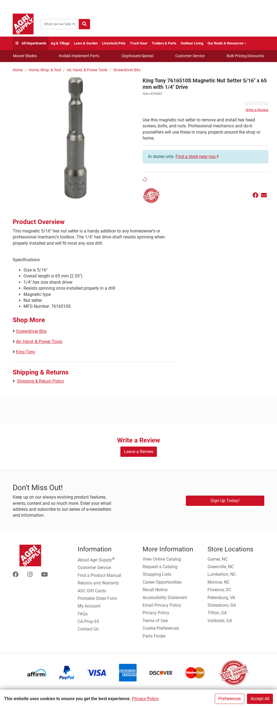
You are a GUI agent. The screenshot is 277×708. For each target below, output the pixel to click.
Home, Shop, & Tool (45, 70)
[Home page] (23, 24)
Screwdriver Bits (126, 70)
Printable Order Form (97, 598)
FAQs (83, 613)
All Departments (31, 43)
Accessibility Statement (165, 597)
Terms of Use (155, 620)
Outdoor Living (192, 43)
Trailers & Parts (164, 43)
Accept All (259, 698)
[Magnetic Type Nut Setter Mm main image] (75, 138)
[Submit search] (84, 24)
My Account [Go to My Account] (89, 606)
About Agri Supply (96, 559)
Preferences (229, 698)
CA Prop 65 (88, 621)
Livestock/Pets (114, 43)
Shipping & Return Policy (40, 381)
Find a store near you (197, 156)
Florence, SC (219, 589)
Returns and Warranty (98, 583)
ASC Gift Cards (92, 590)
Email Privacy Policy (162, 605)
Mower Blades (25, 56)
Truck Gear (138, 43)
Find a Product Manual (99, 575)
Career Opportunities (162, 582)
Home (18, 70)
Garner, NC (217, 559)
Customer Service (190, 56)
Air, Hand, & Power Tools (87, 70)
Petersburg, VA (221, 597)
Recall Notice (155, 589)
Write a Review (257, 110)
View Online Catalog (162, 559)
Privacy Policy (145, 698)
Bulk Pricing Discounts (245, 56)
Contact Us (88, 629)
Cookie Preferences (161, 628)
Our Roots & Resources (225, 43)
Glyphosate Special (137, 56)
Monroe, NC (218, 582)
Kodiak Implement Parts (79, 56)
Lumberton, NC (221, 574)
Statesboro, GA (221, 605)
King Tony (25, 351)
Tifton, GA (217, 612)
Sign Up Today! (224, 500)
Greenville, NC (220, 566)
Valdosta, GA (219, 620)
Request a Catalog (160, 566)
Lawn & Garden (86, 43)
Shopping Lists (157, 574)
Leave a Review (138, 451)
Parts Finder (154, 636)
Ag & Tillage (60, 43)
